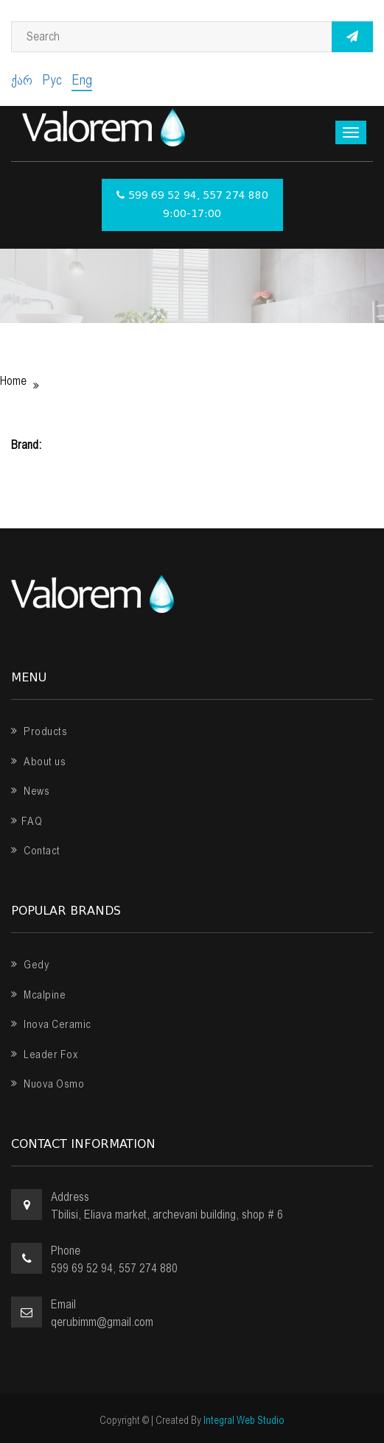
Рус (52, 80)
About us (38, 761)
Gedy (30, 964)
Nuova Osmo (47, 1084)
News (30, 791)
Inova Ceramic (51, 1024)
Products (39, 731)
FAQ (26, 821)
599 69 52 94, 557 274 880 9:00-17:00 (192, 205)
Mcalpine (38, 994)
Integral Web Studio (243, 1420)
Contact (35, 850)
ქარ (21, 80)
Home (13, 381)
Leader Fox (44, 1054)
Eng (81, 80)
